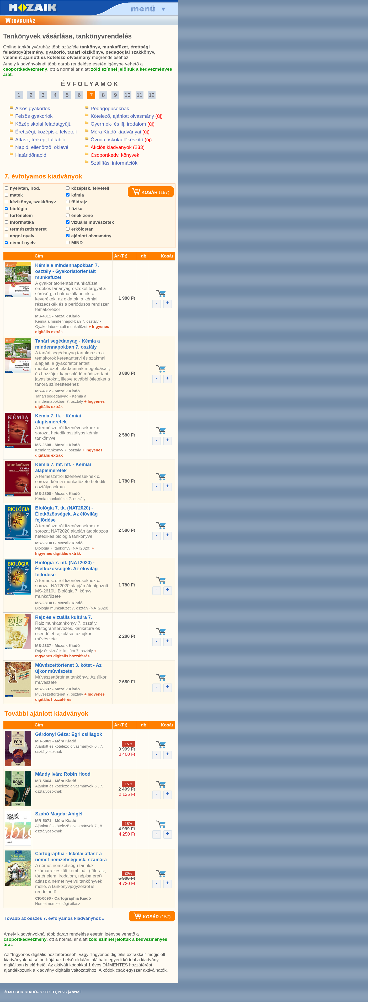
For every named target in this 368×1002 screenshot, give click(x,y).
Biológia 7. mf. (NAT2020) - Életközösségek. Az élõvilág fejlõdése (66, 568)
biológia (16, 208)
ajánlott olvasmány (88, 235)
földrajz (76, 201)
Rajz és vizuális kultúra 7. (63, 617)
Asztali (75, 992)
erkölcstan (80, 229)
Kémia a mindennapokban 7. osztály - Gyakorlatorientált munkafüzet (67, 271)
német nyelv (20, 242)
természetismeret (26, 229)
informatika (19, 222)
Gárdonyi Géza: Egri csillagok (68, 734)
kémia (75, 195)
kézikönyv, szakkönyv (30, 201)
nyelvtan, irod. (22, 188)
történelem (19, 215)
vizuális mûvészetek (90, 222)
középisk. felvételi (87, 188)
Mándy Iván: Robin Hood (62, 774)
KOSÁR (144, 192)
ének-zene (79, 215)
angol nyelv (19, 235)
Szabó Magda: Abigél (58, 813)
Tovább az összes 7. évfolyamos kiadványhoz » (54, 918)
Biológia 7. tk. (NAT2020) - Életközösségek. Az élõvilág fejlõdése (66, 514)
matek (14, 195)
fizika (74, 208)
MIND (74, 242)
